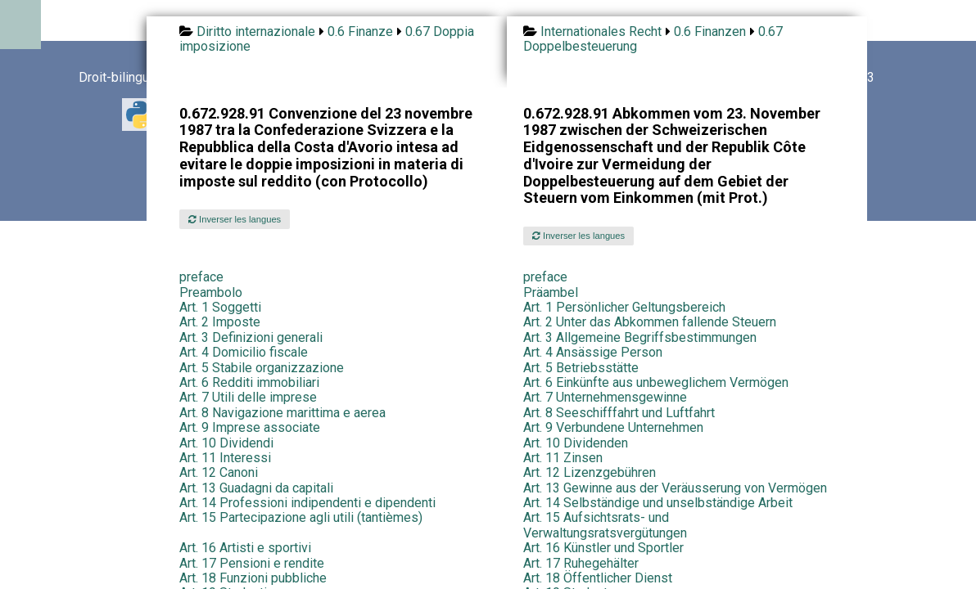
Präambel (550, 292)
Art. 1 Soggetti (220, 307)
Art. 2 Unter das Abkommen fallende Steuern (649, 322)
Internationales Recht (601, 31)
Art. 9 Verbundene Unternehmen (613, 427)
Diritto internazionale (256, 31)
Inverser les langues (234, 219)
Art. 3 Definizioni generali (251, 337)
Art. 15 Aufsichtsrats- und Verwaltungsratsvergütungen (605, 525)
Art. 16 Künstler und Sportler (603, 547)
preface (201, 277)
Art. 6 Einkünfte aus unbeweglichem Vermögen (655, 382)
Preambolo (210, 292)
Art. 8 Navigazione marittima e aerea (282, 412)
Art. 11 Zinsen (563, 457)
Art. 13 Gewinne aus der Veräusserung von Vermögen (675, 488)
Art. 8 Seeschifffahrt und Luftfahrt (619, 412)
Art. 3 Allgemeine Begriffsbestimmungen (640, 337)
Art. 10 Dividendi (226, 443)
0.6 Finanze (360, 31)
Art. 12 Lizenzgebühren (589, 472)
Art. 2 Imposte (219, 322)
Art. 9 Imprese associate (249, 427)
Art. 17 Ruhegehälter (581, 563)
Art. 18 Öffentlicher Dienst (597, 578)
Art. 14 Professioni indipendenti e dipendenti (307, 502)
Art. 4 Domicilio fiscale (243, 352)
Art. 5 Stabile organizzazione (261, 367)
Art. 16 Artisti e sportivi (245, 547)
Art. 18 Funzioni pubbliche (253, 578)
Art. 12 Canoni (218, 472)
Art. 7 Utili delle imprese (248, 397)
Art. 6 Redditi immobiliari (249, 382)
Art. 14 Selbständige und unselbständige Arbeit (658, 502)
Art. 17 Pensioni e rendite (251, 563)
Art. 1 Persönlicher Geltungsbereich (624, 307)
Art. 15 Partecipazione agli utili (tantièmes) (300, 517)
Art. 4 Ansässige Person (592, 352)
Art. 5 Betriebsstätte (581, 367)
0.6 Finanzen (710, 31)
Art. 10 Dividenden (575, 443)
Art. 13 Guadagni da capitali (256, 488)
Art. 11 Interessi (225, 457)
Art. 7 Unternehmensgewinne (605, 397)
